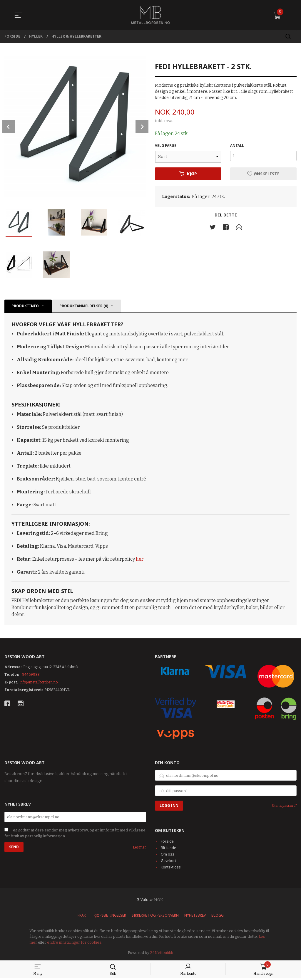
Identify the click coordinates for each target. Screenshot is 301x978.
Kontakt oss (171, 867)
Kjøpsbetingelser (110, 915)
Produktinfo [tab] (25, 305)
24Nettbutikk (161, 952)
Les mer (139, 847)
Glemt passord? (284, 806)
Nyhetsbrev (195, 915)
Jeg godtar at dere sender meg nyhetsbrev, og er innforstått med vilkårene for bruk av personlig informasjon (75, 833)
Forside (167, 841)
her (139, 559)
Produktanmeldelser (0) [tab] (83, 305)
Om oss (167, 854)
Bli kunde (168, 847)
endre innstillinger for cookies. (74, 942)
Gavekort (168, 860)
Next (142, 126)
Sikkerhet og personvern (155, 915)
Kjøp (188, 174)
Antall (237, 145)
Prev (8, 126)
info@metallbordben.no (39, 682)
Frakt (83, 915)
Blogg (217, 915)
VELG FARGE (165, 145)
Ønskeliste (263, 174)
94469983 (31, 675)
